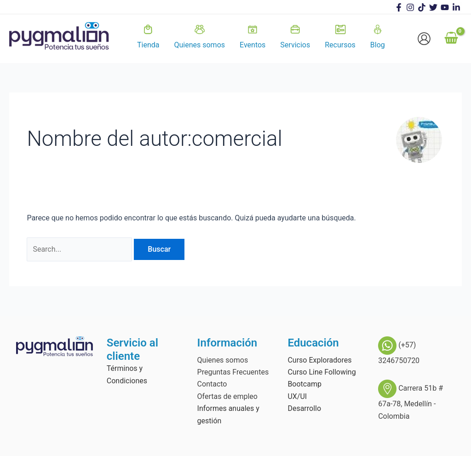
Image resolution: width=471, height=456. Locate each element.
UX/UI (297, 396)
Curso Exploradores (319, 360)
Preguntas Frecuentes (233, 372)
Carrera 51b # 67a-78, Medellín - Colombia (410, 402)
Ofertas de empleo (227, 396)
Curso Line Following (321, 372)
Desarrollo (304, 408)
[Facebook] (398, 7)
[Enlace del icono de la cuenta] (424, 39)
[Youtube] (444, 7)
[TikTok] (421, 7)
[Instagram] (410, 7)
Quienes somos (222, 360)
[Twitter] (433, 7)
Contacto (212, 384)
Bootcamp (304, 384)
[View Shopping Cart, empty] (451, 39)
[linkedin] (456, 7)
